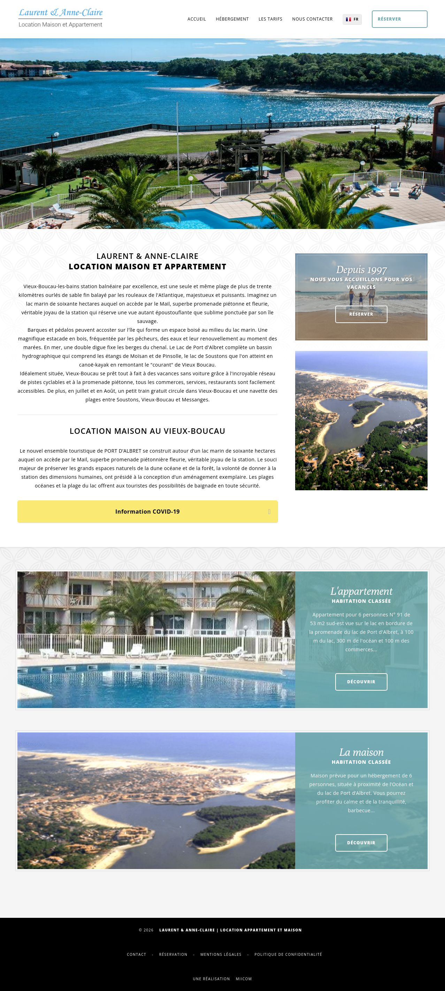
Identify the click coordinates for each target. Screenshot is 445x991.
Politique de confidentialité (288, 954)
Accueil (196, 19)
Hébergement (232, 19)
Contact (136, 954)
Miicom (244, 978)
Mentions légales (220, 954)
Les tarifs (270, 19)
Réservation (173, 954)
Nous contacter (312, 19)
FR (356, 19)
